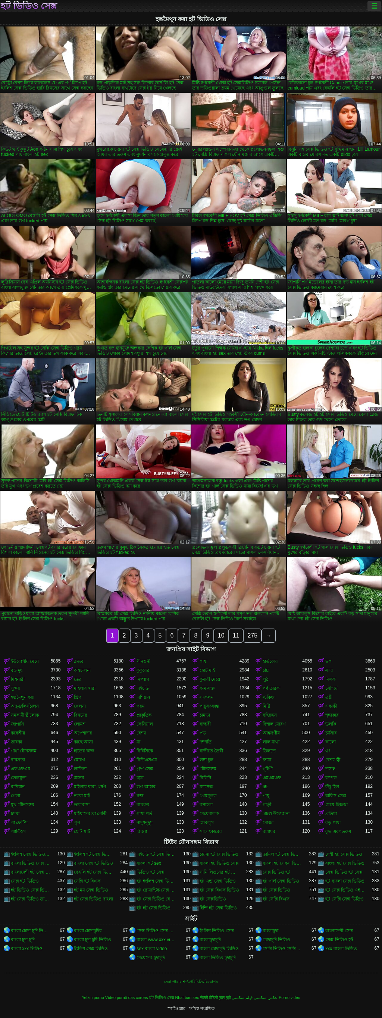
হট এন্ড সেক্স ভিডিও (218, 881)
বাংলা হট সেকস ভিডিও (283, 863)
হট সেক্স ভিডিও (277, 890)
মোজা (268, 822)
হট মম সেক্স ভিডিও (91, 890)
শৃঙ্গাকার (332, 715)
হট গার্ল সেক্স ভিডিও (281, 881)
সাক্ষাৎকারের (211, 831)
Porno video (289, 997)
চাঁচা (266, 670)
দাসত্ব (330, 768)
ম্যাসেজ (206, 786)
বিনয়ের (80, 715)
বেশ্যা (141, 733)
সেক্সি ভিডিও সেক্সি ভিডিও (283, 948)
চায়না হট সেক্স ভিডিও (219, 854)
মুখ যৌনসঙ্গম (22, 804)
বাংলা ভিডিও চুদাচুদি (218, 957)
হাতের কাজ (84, 751)
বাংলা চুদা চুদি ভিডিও (92, 939)
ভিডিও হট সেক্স (151, 872)
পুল (77, 822)
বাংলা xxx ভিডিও (27, 948)
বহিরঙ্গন (270, 715)
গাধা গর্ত (144, 813)
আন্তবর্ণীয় (271, 733)
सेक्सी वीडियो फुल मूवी (215, 997)
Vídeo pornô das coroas (126, 997)
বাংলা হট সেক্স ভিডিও (344, 863)
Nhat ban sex (187, 997)
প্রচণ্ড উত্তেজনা (276, 813)
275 (252, 635)
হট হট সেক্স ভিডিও (153, 908)
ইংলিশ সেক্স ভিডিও (91, 948)
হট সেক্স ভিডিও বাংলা (93, 899)
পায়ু (266, 795)
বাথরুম (143, 804)
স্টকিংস (269, 697)
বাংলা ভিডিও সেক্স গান (31, 863)
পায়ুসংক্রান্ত (209, 706)
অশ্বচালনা (82, 670)
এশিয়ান (143, 697)
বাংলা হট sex (149, 863)
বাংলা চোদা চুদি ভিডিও (31, 930)
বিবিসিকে (145, 751)
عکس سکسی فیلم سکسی (255, 997)
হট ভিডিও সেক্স (29, 6)
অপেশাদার (83, 733)
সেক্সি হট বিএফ (87, 881)
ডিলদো (269, 751)
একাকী (331, 706)
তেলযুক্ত (18, 777)
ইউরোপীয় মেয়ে (25, 661)
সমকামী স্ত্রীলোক (25, 715)
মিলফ (330, 679)
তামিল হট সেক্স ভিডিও (283, 854)
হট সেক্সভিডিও (213, 899)
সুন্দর (15, 688)
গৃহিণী (268, 768)
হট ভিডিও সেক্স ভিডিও (31, 890)
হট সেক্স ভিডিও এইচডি (345, 890)
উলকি (330, 724)
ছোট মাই (207, 670)
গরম (141, 706)
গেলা (15, 795)
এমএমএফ (272, 777)
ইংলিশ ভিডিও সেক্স (217, 930)
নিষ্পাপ (143, 679)
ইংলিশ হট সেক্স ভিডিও (94, 854)
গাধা (203, 661)
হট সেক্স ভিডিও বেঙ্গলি (156, 899)
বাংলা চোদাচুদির (88, 930)
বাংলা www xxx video (156, 939)
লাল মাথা (271, 742)
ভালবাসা (82, 804)
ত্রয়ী (328, 697)
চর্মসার (331, 733)
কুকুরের (143, 670)
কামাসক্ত (207, 688)
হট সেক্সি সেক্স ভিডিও (344, 899)
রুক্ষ (140, 795)
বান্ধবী (205, 724)
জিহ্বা (142, 831)
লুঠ (265, 679)
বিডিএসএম (147, 759)
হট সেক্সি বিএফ (276, 899)
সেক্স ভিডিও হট (277, 872)
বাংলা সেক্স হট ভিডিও (93, 863)
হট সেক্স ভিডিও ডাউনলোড (31, 899)
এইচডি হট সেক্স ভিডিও (156, 854)
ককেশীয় (18, 733)
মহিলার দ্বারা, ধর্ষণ (90, 786)
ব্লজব (79, 661)
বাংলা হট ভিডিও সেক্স (219, 863)
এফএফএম (20, 768)
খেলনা (80, 706)
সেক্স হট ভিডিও (25, 881)
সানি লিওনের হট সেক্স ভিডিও (219, 872)
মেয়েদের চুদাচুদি (151, 957)
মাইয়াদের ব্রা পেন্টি (90, 813)
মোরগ (79, 759)
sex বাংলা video (152, 948)
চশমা (267, 759)
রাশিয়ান (18, 786)
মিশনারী (18, 679)
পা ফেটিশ (19, 822)
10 (221, 635)
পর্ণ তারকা (272, 688)
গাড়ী (267, 804)
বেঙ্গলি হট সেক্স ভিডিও (94, 872)
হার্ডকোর (270, 661)
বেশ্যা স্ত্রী (332, 759)
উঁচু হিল (332, 786)
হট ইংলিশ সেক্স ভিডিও (156, 881)
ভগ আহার (146, 786)
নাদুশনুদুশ (145, 822)
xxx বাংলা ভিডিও (341, 948)
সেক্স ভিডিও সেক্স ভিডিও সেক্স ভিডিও (156, 930)
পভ (203, 733)
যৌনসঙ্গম (208, 768)
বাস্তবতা (18, 759)
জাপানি (17, 724)
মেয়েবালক (209, 813)
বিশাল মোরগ (274, 724)
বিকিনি (205, 777)
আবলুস (207, 822)
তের (78, 679)
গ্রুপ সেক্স (145, 768)
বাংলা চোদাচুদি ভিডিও (219, 948)
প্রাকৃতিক (144, 715)
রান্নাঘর (269, 831)
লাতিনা (80, 768)
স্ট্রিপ (77, 697)
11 (236, 635)
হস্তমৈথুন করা (22, 697)
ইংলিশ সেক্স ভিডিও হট (31, 854)
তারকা (16, 742)
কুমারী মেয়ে (210, 679)
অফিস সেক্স (335, 795)
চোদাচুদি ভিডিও (276, 939)
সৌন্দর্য (331, 688)
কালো (330, 742)
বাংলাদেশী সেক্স (339, 930)
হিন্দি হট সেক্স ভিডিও (218, 908)
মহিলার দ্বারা (85, 688)
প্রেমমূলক (208, 795)
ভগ (328, 661)
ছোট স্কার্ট (82, 831)
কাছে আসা (83, 742)
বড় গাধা (332, 822)
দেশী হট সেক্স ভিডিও (343, 854)
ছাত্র (140, 777)
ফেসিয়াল (145, 724)
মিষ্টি (266, 706)
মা (138, 742)
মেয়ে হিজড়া (336, 804)
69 (265, 786)
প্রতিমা (331, 813)
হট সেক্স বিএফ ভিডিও (219, 890)
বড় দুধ (17, 670)
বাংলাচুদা (270, 930)
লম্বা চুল (206, 759)
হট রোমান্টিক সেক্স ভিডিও (156, 890)
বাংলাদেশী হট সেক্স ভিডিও (31, 872)
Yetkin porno (93, 997)
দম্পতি (206, 742)
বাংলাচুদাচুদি (210, 939)
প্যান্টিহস (18, 831)
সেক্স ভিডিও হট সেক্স (344, 872)
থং (327, 751)
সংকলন (206, 697)
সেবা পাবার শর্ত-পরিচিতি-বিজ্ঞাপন (191, 982)
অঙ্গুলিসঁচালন (25, 706)
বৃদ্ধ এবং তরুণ (338, 831)
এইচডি (143, 688)
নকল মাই (82, 795)
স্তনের (79, 777)
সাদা (329, 670)
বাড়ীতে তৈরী (211, 751)
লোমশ (79, 724)
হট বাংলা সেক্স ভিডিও (344, 881)
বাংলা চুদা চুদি (23, 939)
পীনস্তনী (143, 661)
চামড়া (205, 715)
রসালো (206, 804)
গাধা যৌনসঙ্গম (24, 751)
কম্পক (330, 777)
